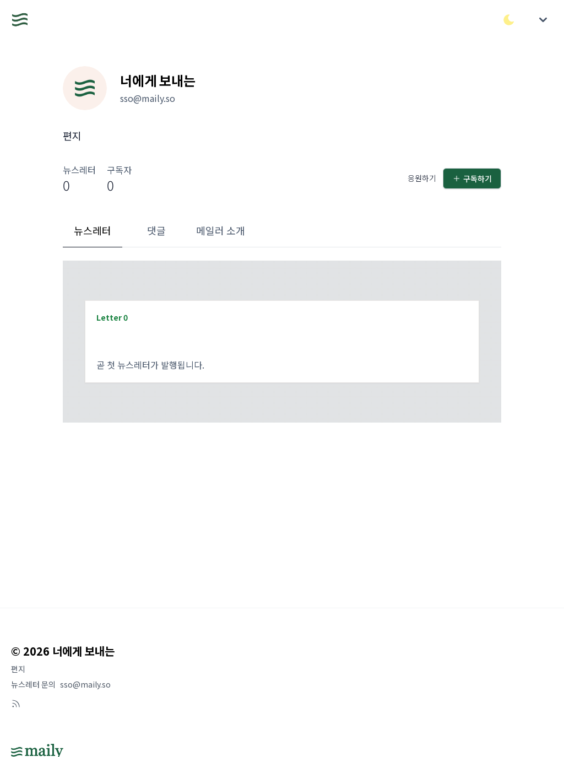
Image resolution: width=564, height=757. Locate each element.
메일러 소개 (220, 230)
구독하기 (472, 178)
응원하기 (422, 177)
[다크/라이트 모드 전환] (509, 19)
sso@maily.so (85, 684)
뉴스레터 (92, 230)
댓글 (156, 230)
